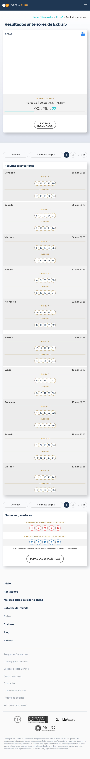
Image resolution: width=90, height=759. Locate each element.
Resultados (47, 17)
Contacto (9, 683)
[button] (85, 5)
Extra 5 (59, 17)
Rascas (8, 640)
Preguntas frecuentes (16, 654)
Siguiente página (46, 154)
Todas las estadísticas (45, 558)
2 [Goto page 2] (73, 154)
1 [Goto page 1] (66, 154)
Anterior (15, 154)
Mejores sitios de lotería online (23, 599)
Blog (6, 632)
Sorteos (9, 624)
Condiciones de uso (15, 690)
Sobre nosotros (12, 676)
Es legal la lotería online (16, 668)
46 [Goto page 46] (84, 504)
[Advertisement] (45, 71)
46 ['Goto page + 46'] (84, 154)
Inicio (36, 17)
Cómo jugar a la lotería (16, 661)
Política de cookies (14, 697)
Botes (7, 616)
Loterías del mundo (16, 607)
